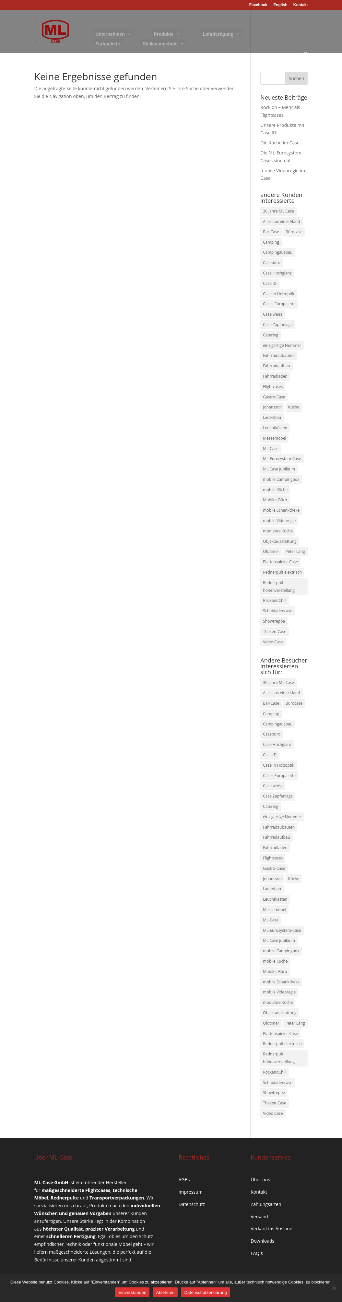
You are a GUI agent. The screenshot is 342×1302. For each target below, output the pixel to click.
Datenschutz (192, 1204)
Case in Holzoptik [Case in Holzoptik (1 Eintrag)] (278, 294)
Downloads (262, 1241)
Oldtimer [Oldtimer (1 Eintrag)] (271, 551)
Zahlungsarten (266, 1204)
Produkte (167, 34)
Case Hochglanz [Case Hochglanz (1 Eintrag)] (277, 273)
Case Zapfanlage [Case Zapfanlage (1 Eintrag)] (278, 324)
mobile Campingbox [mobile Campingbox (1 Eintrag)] (281, 479)
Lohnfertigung (221, 34)
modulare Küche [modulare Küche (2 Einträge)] (278, 531)
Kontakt (300, 5)
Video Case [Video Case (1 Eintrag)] (273, 642)
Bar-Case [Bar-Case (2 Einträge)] (271, 232)
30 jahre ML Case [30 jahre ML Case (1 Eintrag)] (278, 211)
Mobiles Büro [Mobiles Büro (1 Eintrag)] (275, 500)
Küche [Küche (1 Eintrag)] (294, 407)
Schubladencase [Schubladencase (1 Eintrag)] (277, 611)
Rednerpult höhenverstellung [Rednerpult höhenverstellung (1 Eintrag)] (279, 586)
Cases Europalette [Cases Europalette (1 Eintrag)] (279, 304)
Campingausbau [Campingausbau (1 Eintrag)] (277, 252)
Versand (259, 1216)
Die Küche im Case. (280, 143)
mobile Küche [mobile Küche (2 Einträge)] (275, 490)
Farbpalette (108, 43)
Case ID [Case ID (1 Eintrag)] (270, 283)
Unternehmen (113, 34)
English (280, 5)
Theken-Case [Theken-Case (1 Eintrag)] (274, 631)
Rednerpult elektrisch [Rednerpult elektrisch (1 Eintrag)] (282, 572)
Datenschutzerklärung (205, 1292)
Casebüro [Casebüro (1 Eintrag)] (271, 262)
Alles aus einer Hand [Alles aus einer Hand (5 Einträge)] (281, 221)
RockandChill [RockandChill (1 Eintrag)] (274, 600)
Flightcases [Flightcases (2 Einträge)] (273, 386)
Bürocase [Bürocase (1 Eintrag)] (294, 232)
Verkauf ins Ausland (271, 1228)
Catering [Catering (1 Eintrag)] (270, 335)
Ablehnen (165, 1292)
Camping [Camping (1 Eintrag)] (271, 242)
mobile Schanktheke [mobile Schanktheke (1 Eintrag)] (281, 510)
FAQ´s (257, 1253)
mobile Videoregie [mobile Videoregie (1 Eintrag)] (279, 520)
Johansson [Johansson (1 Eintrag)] (272, 407)
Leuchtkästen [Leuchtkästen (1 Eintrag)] (275, 428)
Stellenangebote (163, 44)
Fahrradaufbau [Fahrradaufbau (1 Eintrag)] (276, 366)
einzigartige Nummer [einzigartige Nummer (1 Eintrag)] (282, 345)
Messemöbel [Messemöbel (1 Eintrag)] (274, 438)
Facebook (258, 5)
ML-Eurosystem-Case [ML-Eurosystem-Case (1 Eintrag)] (282, 458)
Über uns (260, 1179)
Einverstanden (132, 1292)
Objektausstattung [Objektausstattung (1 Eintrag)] (279, 541)
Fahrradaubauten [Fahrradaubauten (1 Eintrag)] (279, 355)
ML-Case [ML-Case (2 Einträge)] (270, 448)
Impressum (191, 1192)
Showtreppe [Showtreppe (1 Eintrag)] (274, 621)
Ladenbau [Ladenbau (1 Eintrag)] (272, 417)
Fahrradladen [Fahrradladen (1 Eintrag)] (275, 376)
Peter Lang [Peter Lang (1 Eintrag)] (295, 551)
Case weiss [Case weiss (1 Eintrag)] (272, 314)
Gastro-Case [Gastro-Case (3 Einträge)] (274, 397)
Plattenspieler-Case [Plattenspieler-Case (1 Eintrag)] (280, 562)
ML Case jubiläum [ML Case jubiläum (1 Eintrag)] (279, 469)
